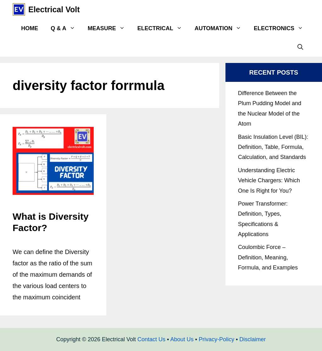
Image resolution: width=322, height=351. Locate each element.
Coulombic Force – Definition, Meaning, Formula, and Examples (268, 257)
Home (29, 28)
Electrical (162, 28)
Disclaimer (252, 339)
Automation (221, 28)
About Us (181, 339)
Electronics (281, 28)
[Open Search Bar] (300, 47)
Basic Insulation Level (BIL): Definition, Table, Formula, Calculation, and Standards (273, 147)
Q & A (66, 28)
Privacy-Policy (216, 339)
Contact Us (151, 339)
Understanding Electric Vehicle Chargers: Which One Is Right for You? (269, 180)
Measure (109, 28)
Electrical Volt (54, 9)
